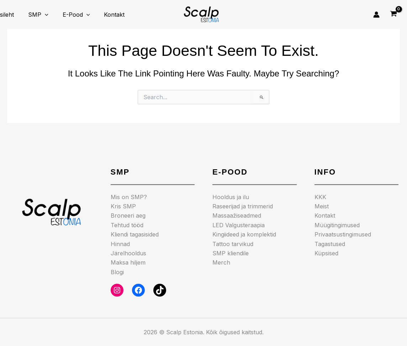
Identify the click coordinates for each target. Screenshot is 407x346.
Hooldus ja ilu (230, 197)
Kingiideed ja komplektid (244, 234)
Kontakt (104, 14)
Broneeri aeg (128, 215)
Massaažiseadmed (236, 215)
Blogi (117, 272)
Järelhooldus (128, 253)
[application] (40, 14)
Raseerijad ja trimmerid (242, 206)
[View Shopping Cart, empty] (393, 15)
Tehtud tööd (127, 225)
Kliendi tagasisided (135, 234)
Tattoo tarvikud (232, 243)
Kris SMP (123, 206)
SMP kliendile (230, 253)
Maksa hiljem (128, 262)
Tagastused (329, 243)
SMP (34, 14)
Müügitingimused (337, 225)
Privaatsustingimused (342, 234)
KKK (320, 197)
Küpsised (326, 253)
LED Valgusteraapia (238, 225)
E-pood (69, 14)
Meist (321, 206)
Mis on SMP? (129, 197)
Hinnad (120, 243)
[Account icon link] (376, 14)
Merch (221, 262)
